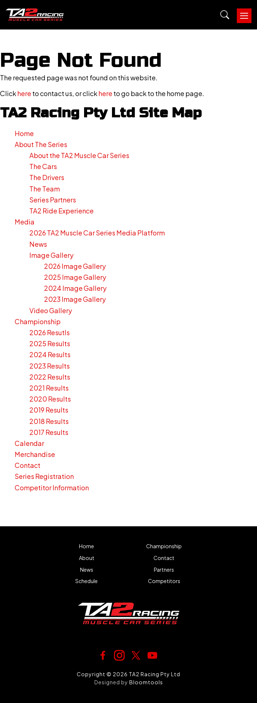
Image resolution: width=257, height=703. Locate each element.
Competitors (164, 581)
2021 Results (49, 388)
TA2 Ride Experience (61, 210)
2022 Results (49, 377)
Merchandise (35, 454)
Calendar (29, 443)
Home (24, 133)
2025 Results (49, 343)
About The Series (41, 144)
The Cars (43, 166)
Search (224, 14)
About (86, 558)
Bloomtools (146, 682)
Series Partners (52, 199)
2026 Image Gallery (75, 266)
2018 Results (49, 421)
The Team (44, 188)
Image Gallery (51, 255)
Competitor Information (52, 487)
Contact (27, 465)
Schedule (86, 581)
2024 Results (49, 354)
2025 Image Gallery (75, 277)
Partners (164, 570)
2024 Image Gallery (75, 288)
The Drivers (46, 177)
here (24, 93)
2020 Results (50, 399)
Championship (38, 321)
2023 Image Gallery (75, 299)
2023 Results (49, 366)
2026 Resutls (49, 332)
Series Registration (44, 476)
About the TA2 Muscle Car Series (79, 155)
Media (25, 221)
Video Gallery (50, 310)
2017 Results (48, 432)
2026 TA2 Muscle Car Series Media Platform (97, 232)
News (38, 244)
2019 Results (48, 410)
